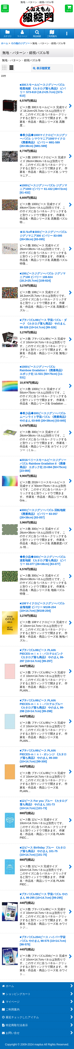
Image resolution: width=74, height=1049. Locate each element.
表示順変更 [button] (41, 68)
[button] (5, 8)
